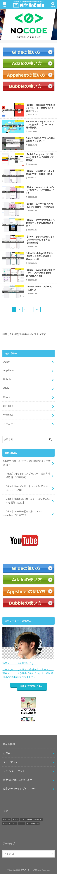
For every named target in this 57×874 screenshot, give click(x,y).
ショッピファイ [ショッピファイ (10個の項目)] (9, 824)
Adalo (6, 361)
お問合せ (8, 753)
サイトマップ (10, 762)
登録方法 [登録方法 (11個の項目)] (35, 824)
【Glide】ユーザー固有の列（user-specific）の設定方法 (22, 513)
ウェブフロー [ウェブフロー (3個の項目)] (26, 819)
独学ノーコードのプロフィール (20, 788)
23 (37, 309)
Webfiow (8, 415)
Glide (6, 388)
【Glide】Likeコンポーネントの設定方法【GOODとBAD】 (25, 488)
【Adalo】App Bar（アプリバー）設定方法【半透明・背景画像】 (26, 475)
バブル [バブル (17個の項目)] (21, 824)
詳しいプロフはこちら (32, 686)
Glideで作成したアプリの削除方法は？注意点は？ (26, 463)
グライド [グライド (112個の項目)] (38, 819)
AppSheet (8, 370)
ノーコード (9, 423)
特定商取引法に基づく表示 (17, 779)
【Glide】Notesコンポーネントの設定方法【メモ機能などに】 (26, 500)
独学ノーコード (27, 870)
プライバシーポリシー (15, 770)
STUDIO (8, 406)
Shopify (7, 397)
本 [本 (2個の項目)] (28, 824)
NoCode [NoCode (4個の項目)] (6, 819)
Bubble (7, 379)
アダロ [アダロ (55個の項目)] (15, 819)
